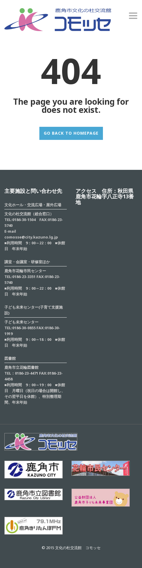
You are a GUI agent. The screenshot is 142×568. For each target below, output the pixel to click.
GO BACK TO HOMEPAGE (71, 133)
